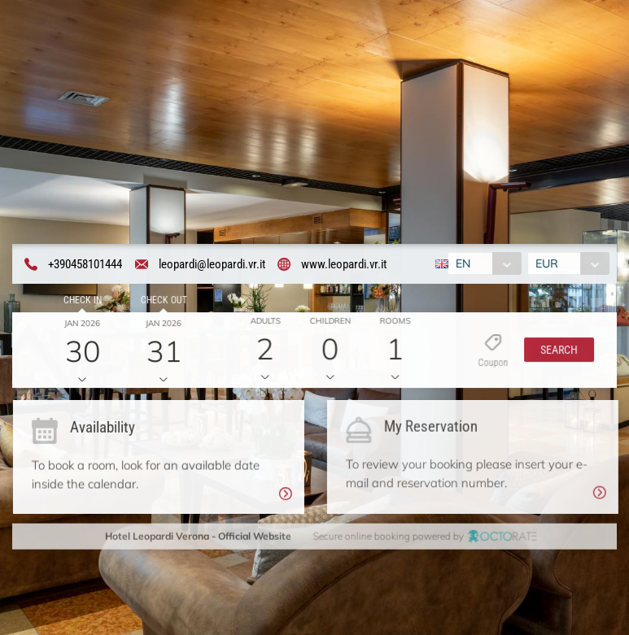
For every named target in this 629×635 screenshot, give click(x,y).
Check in (80, 302)
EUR (548, 264)
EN (461, 264)
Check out (161, 302)
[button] (556, 352)
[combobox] (483, 264)
